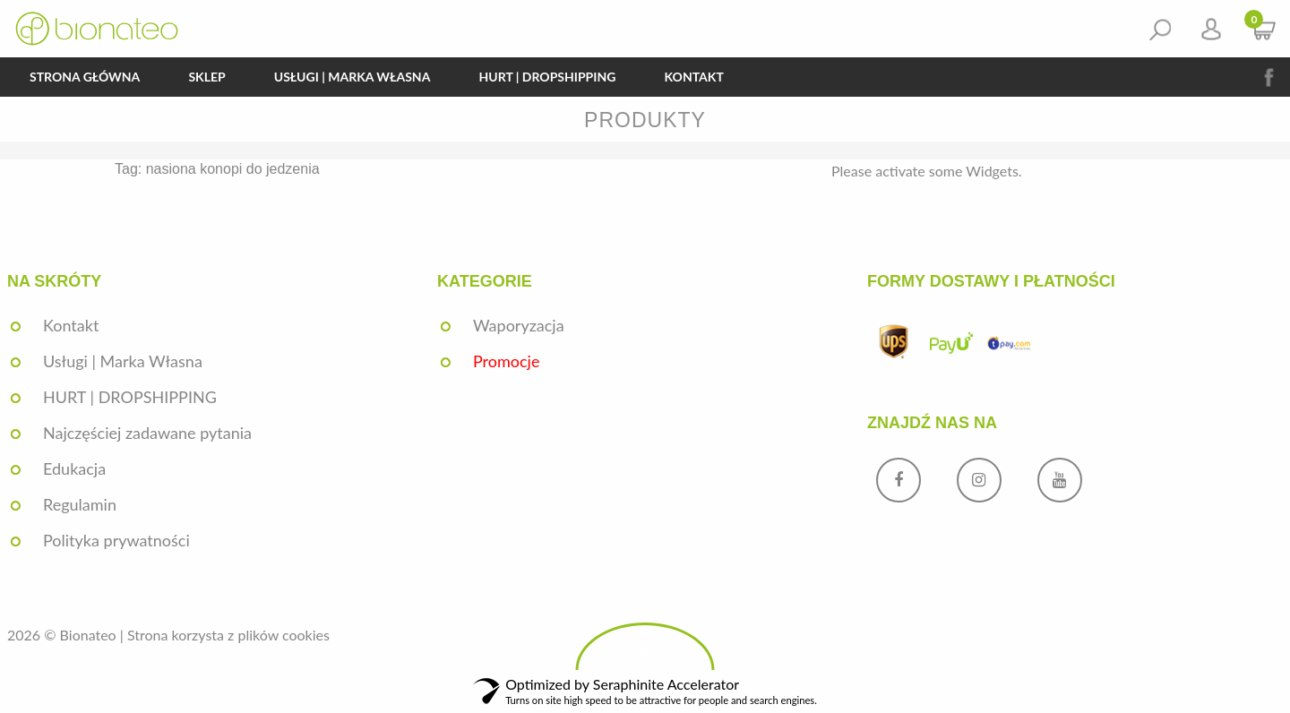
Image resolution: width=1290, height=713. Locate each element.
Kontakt (693, 76)
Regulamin (79, 504)
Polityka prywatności (116, 540)
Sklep (206, 76)
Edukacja (74, 468)
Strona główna (85, 76)
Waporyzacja (518, 325)
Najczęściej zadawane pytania (147, 432)
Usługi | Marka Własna (352, 76)
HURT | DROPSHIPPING (546, 76)
